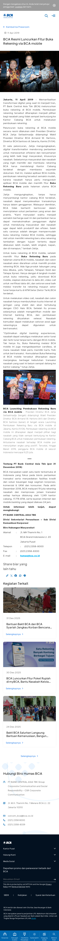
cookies (18, 7)
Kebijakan (22, 895)
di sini (33, 918)
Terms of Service (18, 887)
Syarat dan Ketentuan (45, 895)
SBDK (6, 895)
